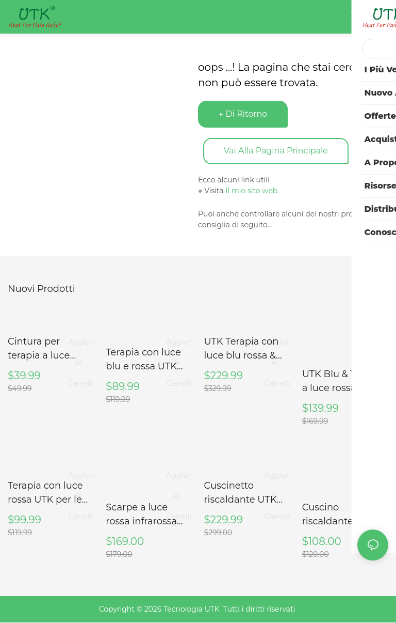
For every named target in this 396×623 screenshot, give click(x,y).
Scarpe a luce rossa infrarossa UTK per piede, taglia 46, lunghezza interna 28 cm (148, 515)
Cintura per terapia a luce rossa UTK (39, 349)
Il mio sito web (251, 191)
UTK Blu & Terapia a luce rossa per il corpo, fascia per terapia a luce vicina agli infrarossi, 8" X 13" (343, 382)
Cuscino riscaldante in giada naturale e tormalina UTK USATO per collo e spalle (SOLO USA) (344, 515)
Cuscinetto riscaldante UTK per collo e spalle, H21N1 (243, 493)
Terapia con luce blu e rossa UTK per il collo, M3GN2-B (143, 360)
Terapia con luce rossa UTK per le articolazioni (45, 493)
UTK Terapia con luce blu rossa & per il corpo (241, 349)
